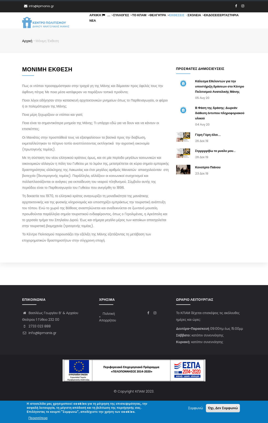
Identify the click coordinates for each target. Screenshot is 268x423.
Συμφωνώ (195, 408)
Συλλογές (132, 22)
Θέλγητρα (176, 22)
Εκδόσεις (99, 41)
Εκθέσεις (198, 22)
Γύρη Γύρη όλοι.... (208, 157)
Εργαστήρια (120, 41)
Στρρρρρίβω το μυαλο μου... (215, 173)
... (113, 22)
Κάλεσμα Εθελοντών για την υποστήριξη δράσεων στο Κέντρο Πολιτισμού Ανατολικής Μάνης (219, 109)
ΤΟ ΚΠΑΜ (154, 22)
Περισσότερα (38, 418)
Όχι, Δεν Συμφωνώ (223, 408)
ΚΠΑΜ (139, 391)
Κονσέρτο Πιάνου (208, 190)
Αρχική (97, 22)
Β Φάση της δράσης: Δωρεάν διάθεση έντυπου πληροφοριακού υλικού (219, 135)
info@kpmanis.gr (39, 333)
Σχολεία (220, 22)
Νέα (136, 41)
